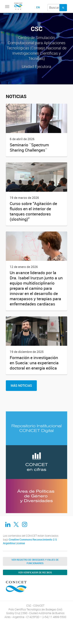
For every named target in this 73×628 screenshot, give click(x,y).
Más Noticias (21, 385)
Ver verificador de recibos (35, 572)
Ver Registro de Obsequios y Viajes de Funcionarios (35, 561)
